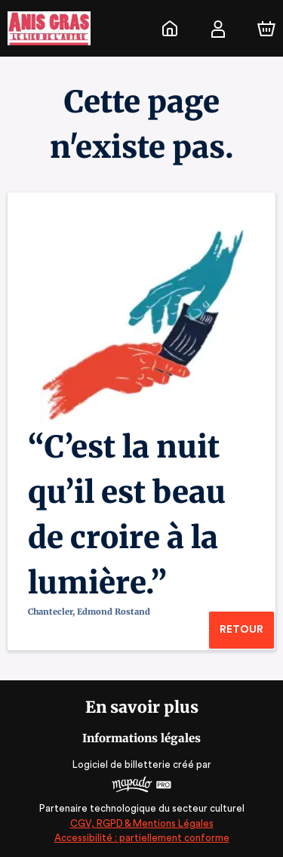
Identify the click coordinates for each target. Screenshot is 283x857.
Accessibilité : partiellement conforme (141, 837)
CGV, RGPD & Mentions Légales (142, 823)
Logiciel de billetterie (122, 764)
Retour (241, 630)
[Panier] (266, 29)
